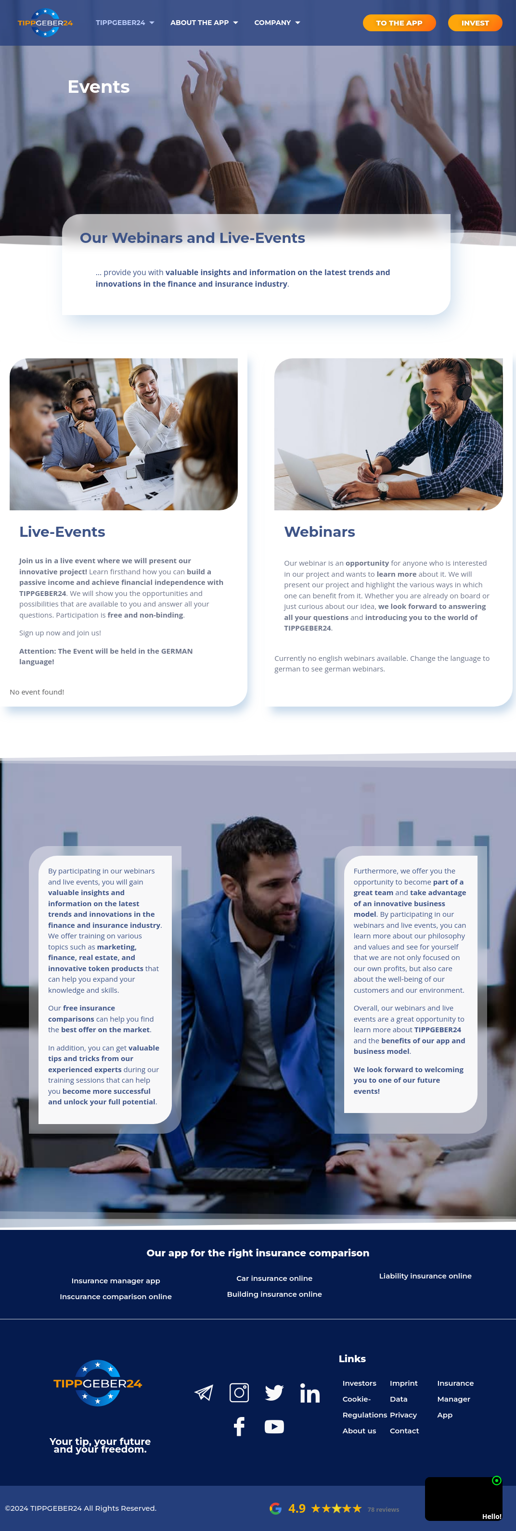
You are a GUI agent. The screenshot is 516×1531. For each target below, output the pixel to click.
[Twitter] (274, 1393)
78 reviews (384, 1510)
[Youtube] (274, 1426)
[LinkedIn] (310, 1393)
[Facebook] (239, 1426)
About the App (205, 22)
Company (278, 22)
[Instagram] (239, 1393)
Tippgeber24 (126, 22)
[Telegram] (203, 1393)
